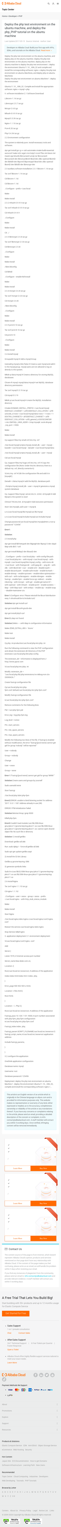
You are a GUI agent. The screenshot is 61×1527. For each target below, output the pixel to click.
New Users (40, 1465)
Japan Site (6, 1461)
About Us (14, 1510)
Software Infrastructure (12, 1465)
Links (52, 1510)
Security (28, 1450)
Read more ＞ (46, 50)
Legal (35, 1510)
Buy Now (43, 1168)
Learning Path (29, 1465)
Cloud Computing (21, 1476)
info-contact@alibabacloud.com (38, 1276)
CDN (25, 1445)
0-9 (13, 1496)
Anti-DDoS (32, 1445)
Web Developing (8, 1481)
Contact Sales (24, 1333)
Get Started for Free (15, 1313)
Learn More (17, 1168)
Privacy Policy (25, 1510)
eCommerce (7, 1450)
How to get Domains (38, 1461)
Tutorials (20, 1481)
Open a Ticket (13, 1349)
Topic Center (7, 1476)
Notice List (43, 1510)
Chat (9, 1333)
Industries (33, 1476)
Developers (43, 1476)
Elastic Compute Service (12, 1445)
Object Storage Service (47, 1445)
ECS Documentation (20, 1461)
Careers (5, 1510)
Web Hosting (18, 1450)
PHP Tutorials (30, 1481)
